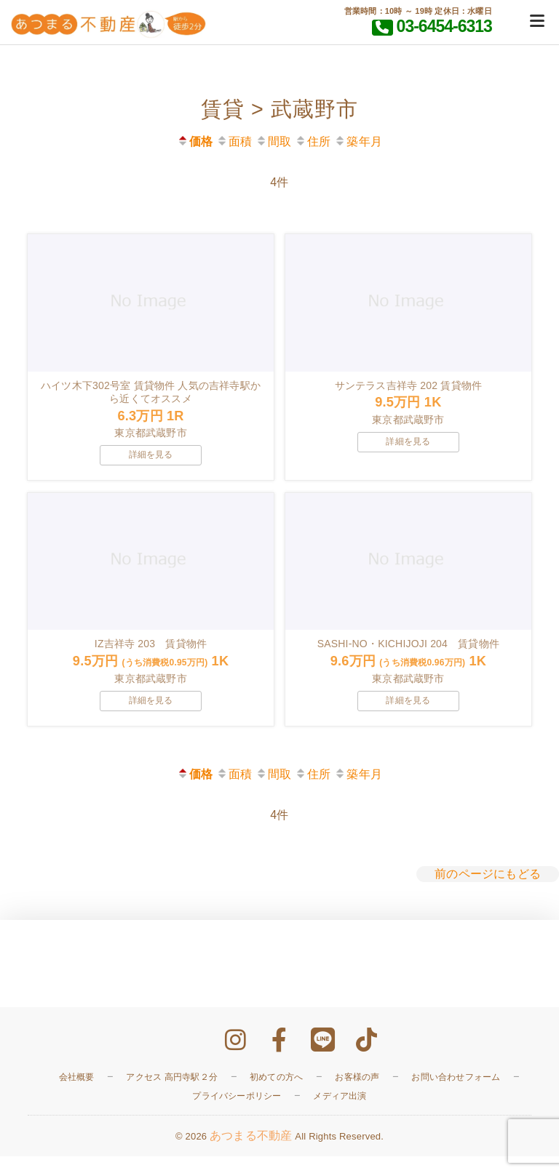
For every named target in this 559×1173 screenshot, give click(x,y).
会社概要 (77, 1093)
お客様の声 (357, 1093)
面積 (234, 141)
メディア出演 (339, 1112)
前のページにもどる (488, 890)
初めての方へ (276, 1093)
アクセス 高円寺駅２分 (172, 1093)
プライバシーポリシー (236, 1112)
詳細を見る (151, 462)
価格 (195, 141)
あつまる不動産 (251, 1152)
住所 (312, 141)
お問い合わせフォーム (455, 1093)
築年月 (358, 141)
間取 (273, 141)
